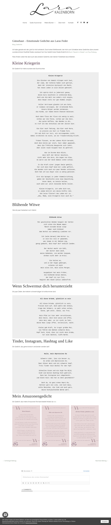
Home (25, 23)
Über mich (61, 23)
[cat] (87, 22)
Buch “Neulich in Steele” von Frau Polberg (83, 52)
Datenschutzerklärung (31, 523)
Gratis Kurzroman (36, 23)
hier (55, 402)
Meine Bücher (49, 23)
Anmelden (86, 471)
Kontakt (70, 23)
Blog (14, 44)
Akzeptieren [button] (105, 521)
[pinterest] (85, 22)
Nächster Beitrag (101, 461)
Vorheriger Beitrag (10, 461)
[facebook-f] (78, 22)
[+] (49, 483)
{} (46, 483)
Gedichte (19, 44)
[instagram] (82, 22)
